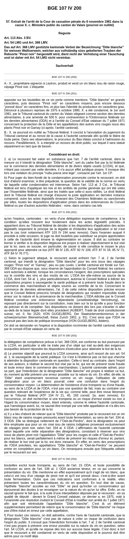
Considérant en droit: (64, 154)
